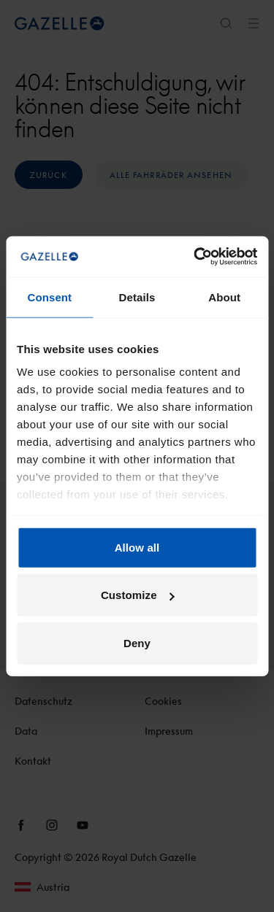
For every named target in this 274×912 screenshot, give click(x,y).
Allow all (137, 547)
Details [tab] (137, 296)
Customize (138, 595)
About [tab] (224, 296)
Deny (137, 642)
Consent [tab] (49, 296)
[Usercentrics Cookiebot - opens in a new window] (195, 256)
